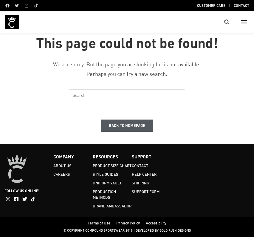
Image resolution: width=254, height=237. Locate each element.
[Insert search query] (127, 95)
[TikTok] (36, 5)
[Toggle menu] (243, 22)
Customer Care (211, 5)
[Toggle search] (226, 22)
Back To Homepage (127, 125)
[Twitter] (17, 5)
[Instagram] (26, 5)
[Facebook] (7, 5)
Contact (241, 5)
